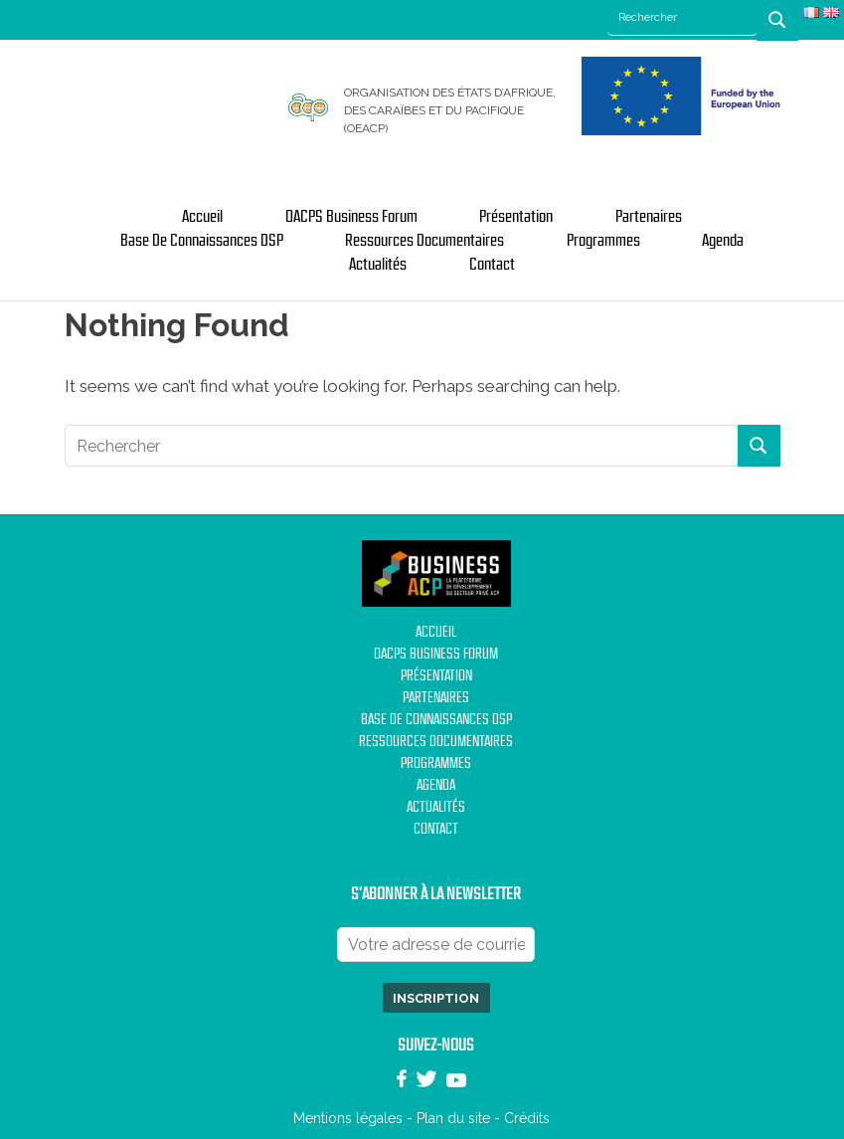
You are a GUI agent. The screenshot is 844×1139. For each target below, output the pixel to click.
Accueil (202, 217)
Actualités (378, 265)
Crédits (527, 1118)
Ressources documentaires (424, 241)
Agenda (723, 241)
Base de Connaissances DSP (201, 241)
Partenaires (648, 217)
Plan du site (453, 1118)
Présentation (516, 217)
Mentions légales (348, 1118)
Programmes (603, 241)
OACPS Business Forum (351, 217)
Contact (492, 265)
